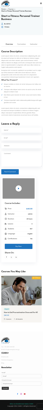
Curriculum (21, 44)
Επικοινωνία (4, 357)
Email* (4, 372)
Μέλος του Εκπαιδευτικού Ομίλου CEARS (21, 404)
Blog (2, 363)
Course (10, 9)
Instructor (33, 44)
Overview (9, 44)
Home (3, 9)
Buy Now (19, 246)
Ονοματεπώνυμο (6, 380)
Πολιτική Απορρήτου (7, 360)
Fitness (6, 27)
